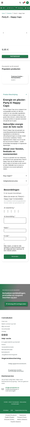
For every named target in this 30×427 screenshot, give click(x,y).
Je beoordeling (9, 216)
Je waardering (9, 208)
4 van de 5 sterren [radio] (15, 211)
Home (3, 13)
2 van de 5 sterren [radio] (8, 211)
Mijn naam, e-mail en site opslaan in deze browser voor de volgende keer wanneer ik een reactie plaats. (14, 248)
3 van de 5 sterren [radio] (12, 211)
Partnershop (15, 56)
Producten (9, 13)
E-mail (6, 236)
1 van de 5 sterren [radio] (5, 211)
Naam (6, 227)
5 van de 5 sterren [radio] (19, 211)
